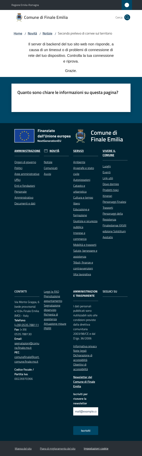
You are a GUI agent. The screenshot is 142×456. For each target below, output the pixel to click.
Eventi (107, 172)
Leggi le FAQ (51, 291)
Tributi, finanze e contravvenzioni (83, 265)
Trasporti (108, 207)
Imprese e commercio (80, 236)
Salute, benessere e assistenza (85, 253)
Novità (32, 33)
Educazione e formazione (81, 212)
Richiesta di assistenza (51, 316)
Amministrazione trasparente (85, 293)
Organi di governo (25, 162)
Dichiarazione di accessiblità (82, 357)
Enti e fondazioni (24, 185)
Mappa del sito (23, 448)
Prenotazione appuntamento (53, 298)
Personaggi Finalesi (114, 201)
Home (18, 33)
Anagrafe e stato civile (83, 171)
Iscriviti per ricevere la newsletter (80, 398)
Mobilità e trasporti (84, 244)
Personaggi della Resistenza (113, 216)
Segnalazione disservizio (52, 307)
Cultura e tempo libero (83, 200)
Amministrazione (27, 151)
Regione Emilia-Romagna (25, 5)
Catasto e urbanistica (80, 188)
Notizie (47, 33)
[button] (127, 17)
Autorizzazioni (81, 180)
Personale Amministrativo (23, 194)
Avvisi (47, 174)
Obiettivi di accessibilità (80, 366)
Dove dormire (111, 184)
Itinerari (107, 196)
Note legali (80, 350)
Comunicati (51, 168)
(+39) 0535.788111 (26, 325)
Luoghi (107, 166)
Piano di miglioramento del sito (57, 448)
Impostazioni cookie (96, 448)
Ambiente (79, 162)
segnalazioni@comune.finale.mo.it (26, 345)
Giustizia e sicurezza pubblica (85, 224)
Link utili (108, 178)
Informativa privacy (85, 346)
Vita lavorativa (82, 274)
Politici (18, 168)
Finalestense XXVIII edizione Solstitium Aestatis (114, 231)
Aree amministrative (26, 174)
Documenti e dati (24, 203)
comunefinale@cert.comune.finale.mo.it (26, 359)
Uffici (17, 180)
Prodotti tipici (111, 190)
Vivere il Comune (109, 153)
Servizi (78, 151)
